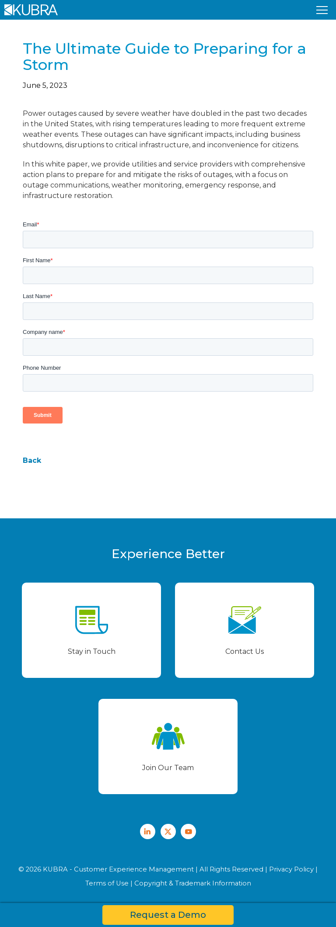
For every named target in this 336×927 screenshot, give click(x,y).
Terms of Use (107, 883)
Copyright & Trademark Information (192, 883)
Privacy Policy (291, 869)
